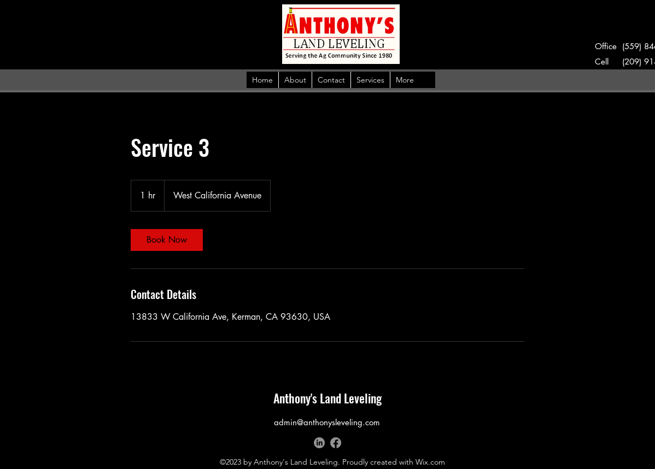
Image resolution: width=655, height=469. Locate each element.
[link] (167, 240)
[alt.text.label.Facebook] (335, 442)
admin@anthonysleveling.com (327, 422)
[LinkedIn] (319, 442)
